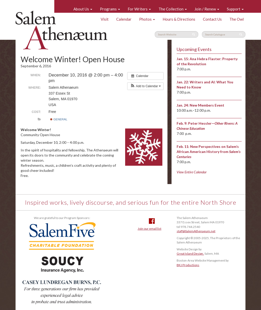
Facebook (152, 221)
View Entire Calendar (192, 172)
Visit (105, 19)
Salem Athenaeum (61, 30)
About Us (82, 9)
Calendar (124, 19)
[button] (145, 86)
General (58, 119)
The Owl (236, 19)
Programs (110, 9)
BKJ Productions (188, 265)
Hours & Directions (179, 19)
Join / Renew (206, 9)
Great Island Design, (190, 253)
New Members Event (207, 105)
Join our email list (149, 228)
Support (235, 9)
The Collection (173, 9)
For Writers (139, 9)
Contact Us (212, 19)
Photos (147, 19)
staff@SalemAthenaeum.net (196, 231)
